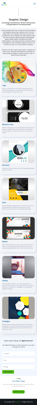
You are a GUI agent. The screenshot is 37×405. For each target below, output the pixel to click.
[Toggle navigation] (35, 3)
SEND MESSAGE (8, 375)
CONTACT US (18, 395)
